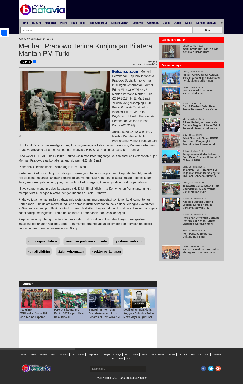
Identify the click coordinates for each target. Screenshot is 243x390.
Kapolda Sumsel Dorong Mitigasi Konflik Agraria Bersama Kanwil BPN (198, 204)
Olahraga (153, 22)
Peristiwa (171, 355)
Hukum (36, 22)
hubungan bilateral (44, 241)
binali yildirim (40, 251)
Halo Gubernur (98, 22)
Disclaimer (217, 355)
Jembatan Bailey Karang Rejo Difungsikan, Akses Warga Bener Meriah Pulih (201, 188)
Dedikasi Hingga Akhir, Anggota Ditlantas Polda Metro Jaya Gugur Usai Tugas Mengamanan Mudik (138, 317)
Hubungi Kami (117, 359)
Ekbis (166, 22)
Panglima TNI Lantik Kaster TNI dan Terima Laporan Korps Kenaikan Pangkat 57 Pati (35, 317)
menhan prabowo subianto (87, 241)
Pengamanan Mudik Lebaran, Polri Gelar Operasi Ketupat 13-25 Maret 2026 (202, 157)
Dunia (177, 22)
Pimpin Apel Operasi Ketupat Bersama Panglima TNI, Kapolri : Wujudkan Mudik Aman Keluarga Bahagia (202, 79)
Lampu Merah (119, 22)
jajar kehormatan (71, 251)
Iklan (207, 355)
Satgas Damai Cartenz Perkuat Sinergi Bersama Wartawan (201, 251)
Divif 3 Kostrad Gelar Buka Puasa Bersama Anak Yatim (200, 108)
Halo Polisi (78, 22)
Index (129, 359)
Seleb (188, 22)
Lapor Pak (183, 355)
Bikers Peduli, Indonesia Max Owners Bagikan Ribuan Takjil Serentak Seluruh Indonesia (201, 125)
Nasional (50, 22)
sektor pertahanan (107, 251)
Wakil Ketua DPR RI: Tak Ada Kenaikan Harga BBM (200, 50)
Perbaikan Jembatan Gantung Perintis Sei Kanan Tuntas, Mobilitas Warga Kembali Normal (201, 222)
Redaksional (196, 355)
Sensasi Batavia (206, 22)
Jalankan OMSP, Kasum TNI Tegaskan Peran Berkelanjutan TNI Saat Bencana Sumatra (202, 173)
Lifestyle (137, 22)
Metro (63, 22)
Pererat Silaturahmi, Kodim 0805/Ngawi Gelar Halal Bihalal (69, 313)
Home (24, 22)
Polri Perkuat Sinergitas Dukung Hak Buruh (197, 235)
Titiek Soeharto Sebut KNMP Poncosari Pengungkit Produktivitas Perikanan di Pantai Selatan (200, 143)
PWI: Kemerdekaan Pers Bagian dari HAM (198, 92)
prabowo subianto (129, 241)
